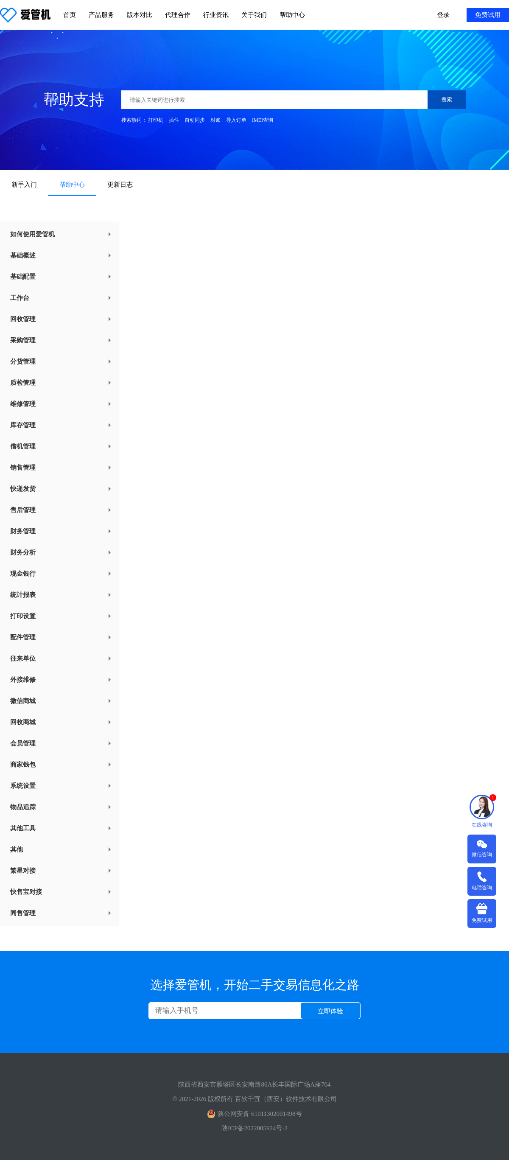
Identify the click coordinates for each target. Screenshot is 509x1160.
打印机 (155, 120)
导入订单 (236, 120)
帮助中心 (292, 14)
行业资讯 (216, 14)
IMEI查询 (262, 120)
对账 (215, 120)
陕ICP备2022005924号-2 (254, 1128)
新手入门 (24, 184)
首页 (69, 14)
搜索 (446, 99)
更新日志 (120, 184)
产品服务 (101, 14)
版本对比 (139, 14)
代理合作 (177, 14)
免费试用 (488, 14)
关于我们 (254, 14)
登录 (443, 14)
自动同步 (195, 120)
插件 (174, 120)
